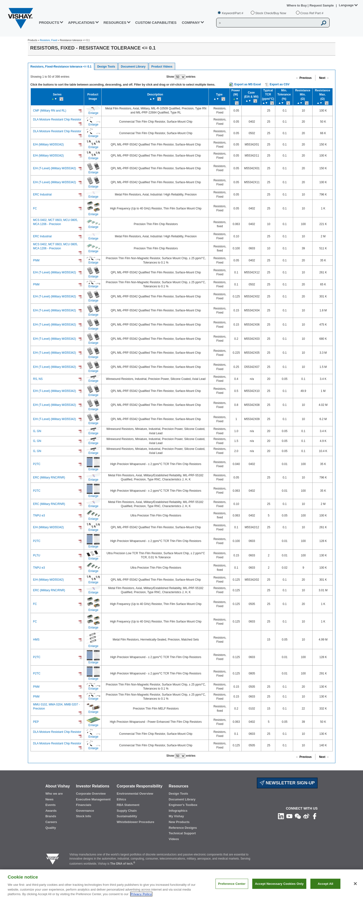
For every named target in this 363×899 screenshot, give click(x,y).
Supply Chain (127, 810)
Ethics (121, 799)
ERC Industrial (42, 194)
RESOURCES (115, 22)
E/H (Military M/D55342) (48, 144)
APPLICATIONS (81, 22)
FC (35, 208)
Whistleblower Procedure (135, 822)
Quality (50, 828)
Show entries (181, 77)
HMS (36, 639)
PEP (36, 721)
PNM (36, 260)
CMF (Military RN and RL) (49, 110)
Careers (51, 822)
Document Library (133, 66)
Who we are (54, 793)
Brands (50, 816)
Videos (174, 839)
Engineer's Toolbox (183, 805)
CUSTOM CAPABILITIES (156, 22)
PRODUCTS (49, 22)
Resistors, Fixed (48, 40)
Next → (324, 78)
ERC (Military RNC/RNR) (49, 477)
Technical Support (182, 833)
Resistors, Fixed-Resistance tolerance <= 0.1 (61, 66)
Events (50, 805)
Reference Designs (183, 828)
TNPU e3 (39, 515)
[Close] (355, 888)
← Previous (304, 78)
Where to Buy (297, 5)
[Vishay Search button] (324, 23)
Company (191, 22)
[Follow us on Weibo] (306, 815)
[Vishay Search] (267, 23)
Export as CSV (277, 85)
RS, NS (38, 379)
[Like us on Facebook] (315, 815)
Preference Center (232, 888)
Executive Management (93, 799)
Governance (85, 810)
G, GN (37, 431)
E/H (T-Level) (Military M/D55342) (54, 168)
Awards (51, 810)
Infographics (178, 810)
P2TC (37, 464)
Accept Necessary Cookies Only (279, 888)
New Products (179, 822)
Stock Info (83, 816)
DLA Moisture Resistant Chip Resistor (57, 119)
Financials (83, 805)
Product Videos (161, 66)
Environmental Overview (135, 793)
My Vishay (176, 816)
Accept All (325, 888)
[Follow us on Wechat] (298, 815)
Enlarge (93, 113)
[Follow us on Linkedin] (281, 815)
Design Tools (106, 66)
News (49, 799)
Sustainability (127, 816)
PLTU (36, 555)
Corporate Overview (91, 793)
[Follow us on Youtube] (289, 815)
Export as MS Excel (247, 84)
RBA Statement (128, 805)
